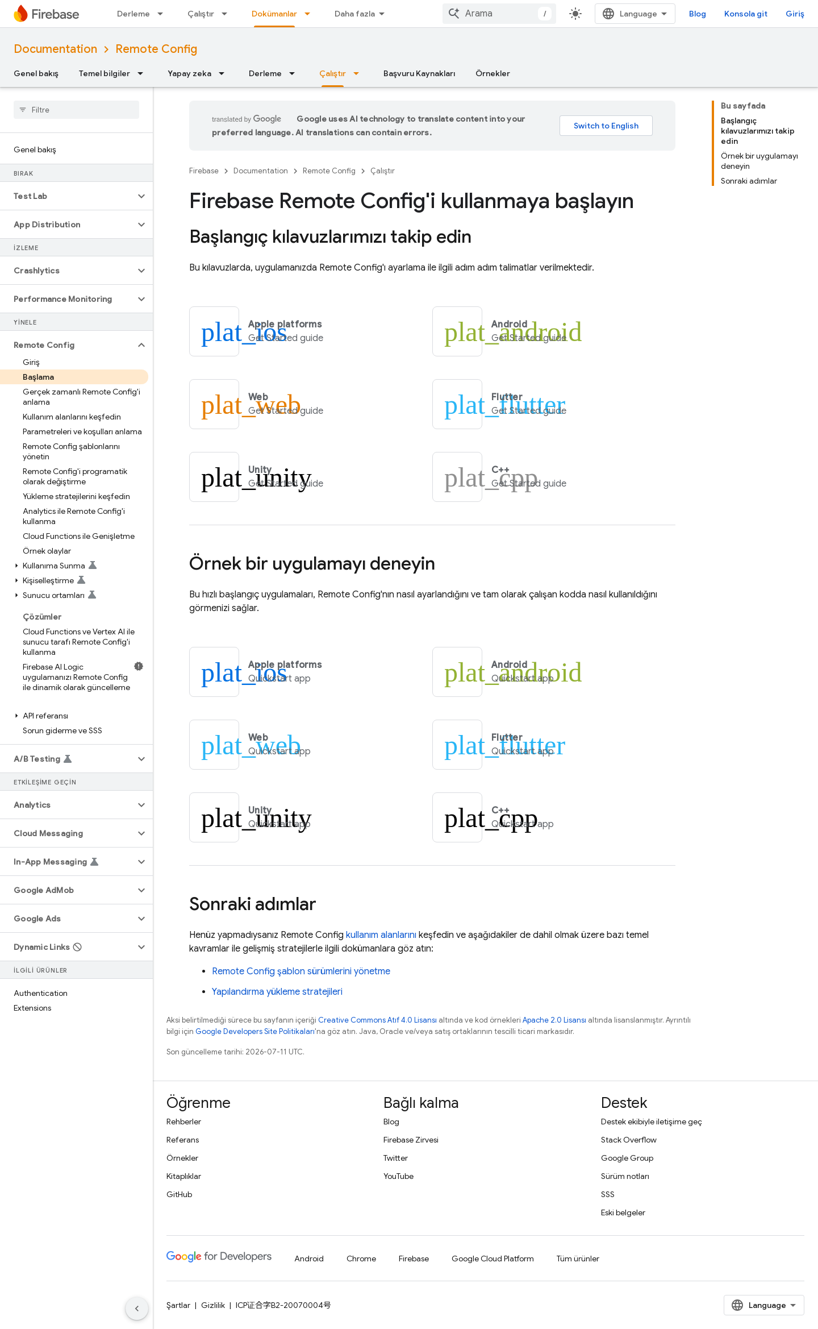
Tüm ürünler (578, 1258)
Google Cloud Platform (493, 1258)
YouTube (398, 1176)
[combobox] (499, 13)
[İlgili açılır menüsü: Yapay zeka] (225, 73)
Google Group (627, 1158)
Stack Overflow (629, 1140)
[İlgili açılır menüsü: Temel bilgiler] (143, 73)
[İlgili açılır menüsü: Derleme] (163, 13)
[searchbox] (76, 110)
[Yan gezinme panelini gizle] (137, 1308)
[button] (67, 196)
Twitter (395, 1158)
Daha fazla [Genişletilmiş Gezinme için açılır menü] (355, 14)
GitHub (179, 1194)
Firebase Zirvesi (411, 1140)
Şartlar (178, 1305)
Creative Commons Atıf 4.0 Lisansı (377, 1020)
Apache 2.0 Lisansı (554, 1020)
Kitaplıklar (183, 1176)
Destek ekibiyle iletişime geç (651, 1121)
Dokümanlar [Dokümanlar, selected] (274, 14)
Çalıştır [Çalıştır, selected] (332, 73)
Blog (697, 14)
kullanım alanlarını (381, 935)
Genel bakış (36, 73)
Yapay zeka (189, 73)
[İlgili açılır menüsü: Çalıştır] (227, 13)
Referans (182, 1140)
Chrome (361, 1258)
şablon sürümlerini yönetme (301, 971)
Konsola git (745, 14)
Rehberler (183, 1121)
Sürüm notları (625, 1176)
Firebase (204, 171)
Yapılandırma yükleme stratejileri (277, 992)
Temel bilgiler (104, 73)
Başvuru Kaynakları (419, 73)
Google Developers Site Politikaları (255, 1031)
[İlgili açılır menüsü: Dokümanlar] (310, 13)
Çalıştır (200, 14)
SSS (608, 1194)
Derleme (133, 14)
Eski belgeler (623, 1212)
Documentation (55, 49)
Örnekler (492, 73)
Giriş (795, 14)
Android (309, 1258)
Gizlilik (213, 1305)
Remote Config (156, 49)
